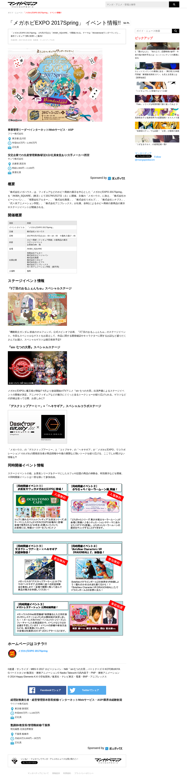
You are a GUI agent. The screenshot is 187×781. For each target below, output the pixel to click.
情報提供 (56, 773)
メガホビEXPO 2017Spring (33, 651)
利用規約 (67, 773)
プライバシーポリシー (84, 773)
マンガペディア (143, 153)
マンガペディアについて (38, 773)
